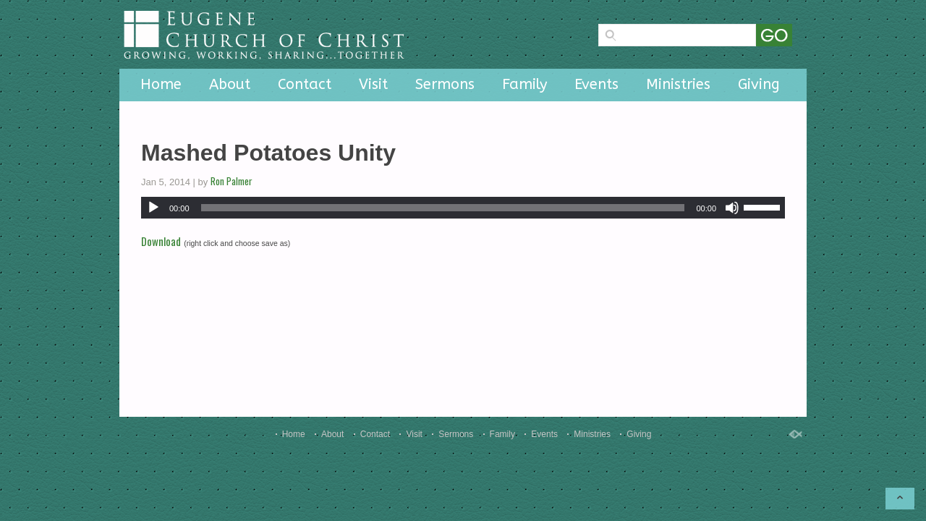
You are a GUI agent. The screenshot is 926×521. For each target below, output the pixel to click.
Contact (304, 84)
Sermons (445, 84)
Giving (759, 84)
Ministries (678, 84)
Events (596, 84)
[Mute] (732, 207)
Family (524, 84)
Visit (373, 84)
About (229, 84)
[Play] (153, 207)
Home (161, 84)
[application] (463, 208)
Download (161, 241)
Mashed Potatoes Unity (268, 153)
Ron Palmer (231, 181)
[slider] (443, 207)
